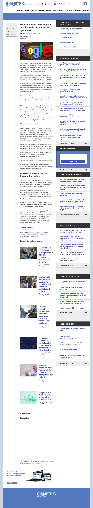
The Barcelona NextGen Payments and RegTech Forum (73, 357)
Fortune (40, 128)
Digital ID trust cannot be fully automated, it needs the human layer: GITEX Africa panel (72, 238)
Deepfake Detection (66, 38)
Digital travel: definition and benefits (72, 308)
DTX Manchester (73, 337)
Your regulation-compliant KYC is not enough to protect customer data (72, 180)
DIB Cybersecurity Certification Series (73, 344)
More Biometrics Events (67, 363)
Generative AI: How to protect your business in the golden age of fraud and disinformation (73, 295)
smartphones (24, 236)
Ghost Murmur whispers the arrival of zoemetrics (72, 115)
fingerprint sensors (33, 234)
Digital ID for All (27, 11)
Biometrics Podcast (86, 11)
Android (23, 232)
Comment (12, 34)
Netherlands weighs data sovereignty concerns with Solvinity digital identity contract (45, 284)
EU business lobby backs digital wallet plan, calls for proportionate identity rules (45, 344)
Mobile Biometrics (24, 38)
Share (11, 24)
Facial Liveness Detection (68, 47)
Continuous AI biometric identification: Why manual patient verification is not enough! (72, 187)
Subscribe (37, 4)
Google (43, 234)
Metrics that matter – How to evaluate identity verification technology (72, 302)
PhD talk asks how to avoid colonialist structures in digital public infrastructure (73, 253)
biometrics (31, 232)
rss (42, 3)
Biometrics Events (78, 11)
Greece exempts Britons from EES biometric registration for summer (71, 103)
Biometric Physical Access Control (71, 29)
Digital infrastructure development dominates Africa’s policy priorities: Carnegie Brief (71, 246)
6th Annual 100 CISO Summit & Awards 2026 (73, 330)
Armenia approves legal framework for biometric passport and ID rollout (46, 371)
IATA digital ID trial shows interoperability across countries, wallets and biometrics (46, 255)
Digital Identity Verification (69, 33)
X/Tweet (12, 28)
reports (42, 211)
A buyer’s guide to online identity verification (71, 288)
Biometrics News (20, 11)
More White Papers (66, 312)
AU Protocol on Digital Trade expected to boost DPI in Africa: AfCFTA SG (72, 231)
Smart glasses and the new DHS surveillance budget (70, 90)
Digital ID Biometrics (66, 265)
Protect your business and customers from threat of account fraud (72, 282)
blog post (45, 85)
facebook (52, 3)
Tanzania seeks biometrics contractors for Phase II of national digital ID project (73, 97)
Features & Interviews (41, 11)
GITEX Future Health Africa (73, 350)
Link (11, 31)
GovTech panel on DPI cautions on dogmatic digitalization (71, 259)
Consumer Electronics (45, 37)
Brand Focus (54, 11)
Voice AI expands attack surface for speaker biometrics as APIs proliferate (72, 109)
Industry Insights (48, 11)
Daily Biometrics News (67, 143)
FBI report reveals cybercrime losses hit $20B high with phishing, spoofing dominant (73, 122)
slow (28, 218)
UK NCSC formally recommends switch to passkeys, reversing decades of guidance (44, 314)
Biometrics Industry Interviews (70, 214)
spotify (55, 3)
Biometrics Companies (61, 11)
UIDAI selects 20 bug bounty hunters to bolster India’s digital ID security (73, 84)
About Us (30, 4)
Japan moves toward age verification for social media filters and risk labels (73, 130)
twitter (48, 3)
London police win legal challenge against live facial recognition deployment (71, 137)
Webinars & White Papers (69, 11)
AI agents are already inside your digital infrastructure (45, 396)
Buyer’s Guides (34, 11)
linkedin (45, 3)
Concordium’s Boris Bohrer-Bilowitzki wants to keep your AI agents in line (72, 201)
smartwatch (34, 236)
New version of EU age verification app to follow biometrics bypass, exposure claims (72, 77)
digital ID (39, 232)
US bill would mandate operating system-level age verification (70, 64)
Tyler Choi (39, 33)
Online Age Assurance (67, 42)
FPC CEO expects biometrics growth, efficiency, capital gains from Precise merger (72, 208)
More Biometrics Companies (69, 170)
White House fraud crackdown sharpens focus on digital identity (73, 70)
